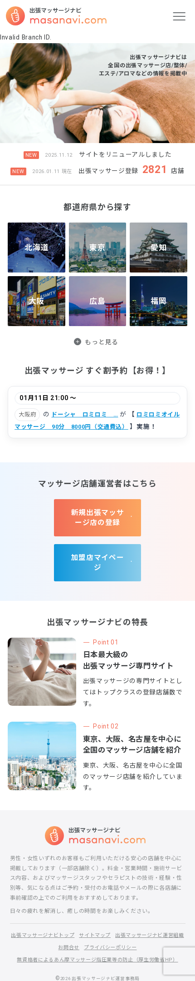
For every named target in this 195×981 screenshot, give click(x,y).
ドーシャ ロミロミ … (87, 414)
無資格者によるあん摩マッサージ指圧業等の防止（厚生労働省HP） (97, 941)
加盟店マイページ (97, 549)
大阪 (36, 300)
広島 (97, 300)
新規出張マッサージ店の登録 (98, 513)
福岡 (158, 300)
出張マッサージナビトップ (78, 917)
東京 (97, 247)
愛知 (158, 247)
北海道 (36, 247)
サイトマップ (134, 917)
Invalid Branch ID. (25, 37)
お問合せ (106, 929)
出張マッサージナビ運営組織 (52, 929)
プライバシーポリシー (151, 929)
